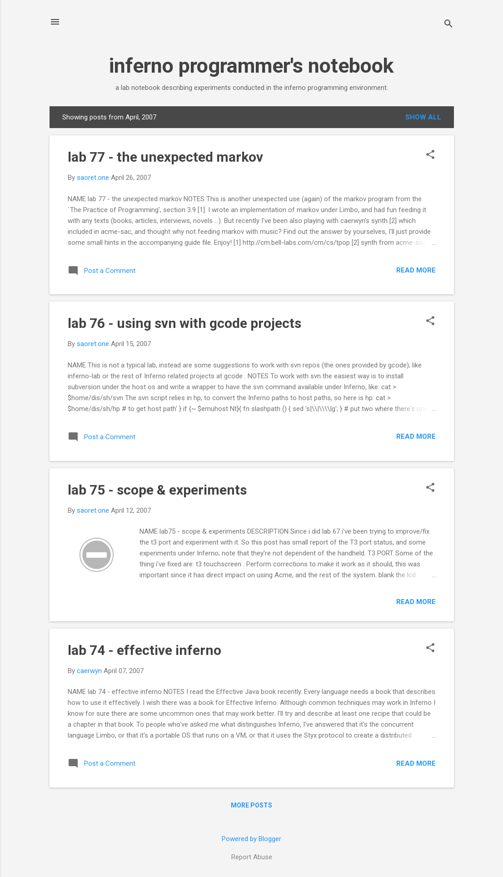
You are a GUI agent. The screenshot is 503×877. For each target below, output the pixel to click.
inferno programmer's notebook (251, 66)
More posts (251, 805)
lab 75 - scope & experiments (157, 490)
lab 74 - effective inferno (144, 650)
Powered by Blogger (251, 839)
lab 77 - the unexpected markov (165, 157)
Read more (416, 270)
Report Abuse (251, 857)
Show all (423, 117)
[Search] (448, 25)
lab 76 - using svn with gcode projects (184, 323)
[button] (430, 155)
